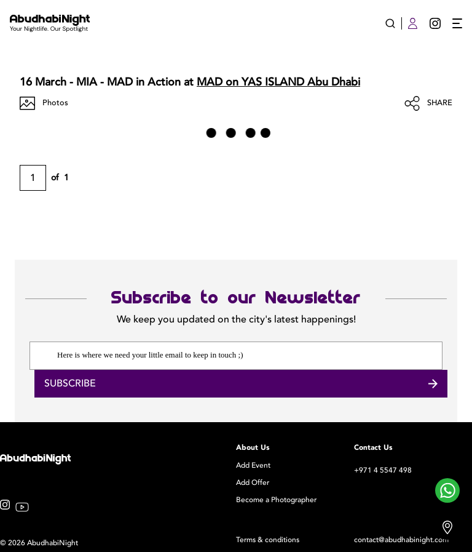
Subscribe (241, 383)
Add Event (253, 465)
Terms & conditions (267, 540)
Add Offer (252, 482)
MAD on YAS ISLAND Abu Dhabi (278, 82)
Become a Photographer (276, 500)
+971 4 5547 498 (383, 470)
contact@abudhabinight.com (401, 540)
